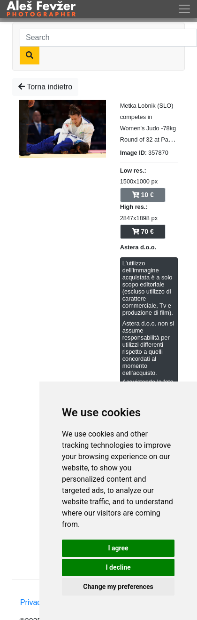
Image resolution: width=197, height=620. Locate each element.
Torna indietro (45, 87)
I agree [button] (118, 548)
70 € (143, 231)
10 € (143, 195)
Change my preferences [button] (118, 586)
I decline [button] (118, 567)
